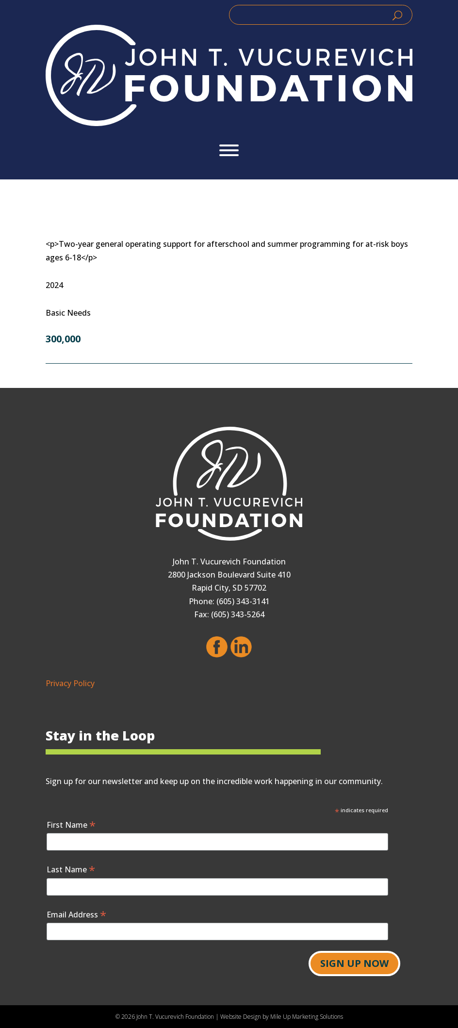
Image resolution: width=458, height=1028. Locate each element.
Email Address (76, 914)
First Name (71, 825)
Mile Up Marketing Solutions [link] (306, 1016)
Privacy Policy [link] (70, 683)
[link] (229, 75)
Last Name (71, 869)
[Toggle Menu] (229, 150)
